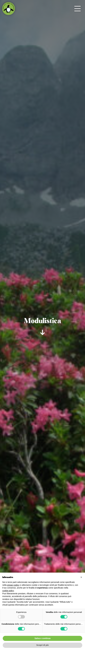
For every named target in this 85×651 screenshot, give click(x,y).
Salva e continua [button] (42, 638)
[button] (81, 577)
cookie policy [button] (8, 590)
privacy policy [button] (13, 585)
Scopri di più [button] (42, 645)
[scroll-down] (42, 331)
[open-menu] (77, 8)
